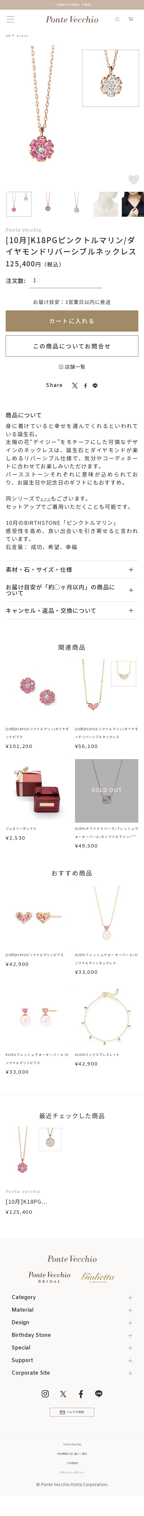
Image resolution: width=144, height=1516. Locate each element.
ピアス (49, 498)
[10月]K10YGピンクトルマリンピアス (37, 960)
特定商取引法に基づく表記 (72, 1466)
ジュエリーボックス (31, 829)
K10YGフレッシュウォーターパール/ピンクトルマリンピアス (37, 1065)
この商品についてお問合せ (72, 346)
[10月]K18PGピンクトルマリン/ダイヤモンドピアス (37, 736)
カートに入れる (72, 321)
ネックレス (30, 35)
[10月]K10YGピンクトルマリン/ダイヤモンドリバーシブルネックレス (106, 741)
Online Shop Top (72, 1457)
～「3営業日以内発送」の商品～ (71, 4)
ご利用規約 (72, 1476)
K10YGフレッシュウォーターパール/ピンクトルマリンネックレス (106, 964)
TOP (10, 35)
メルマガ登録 (72, 1423)
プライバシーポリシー (72, 1485)
